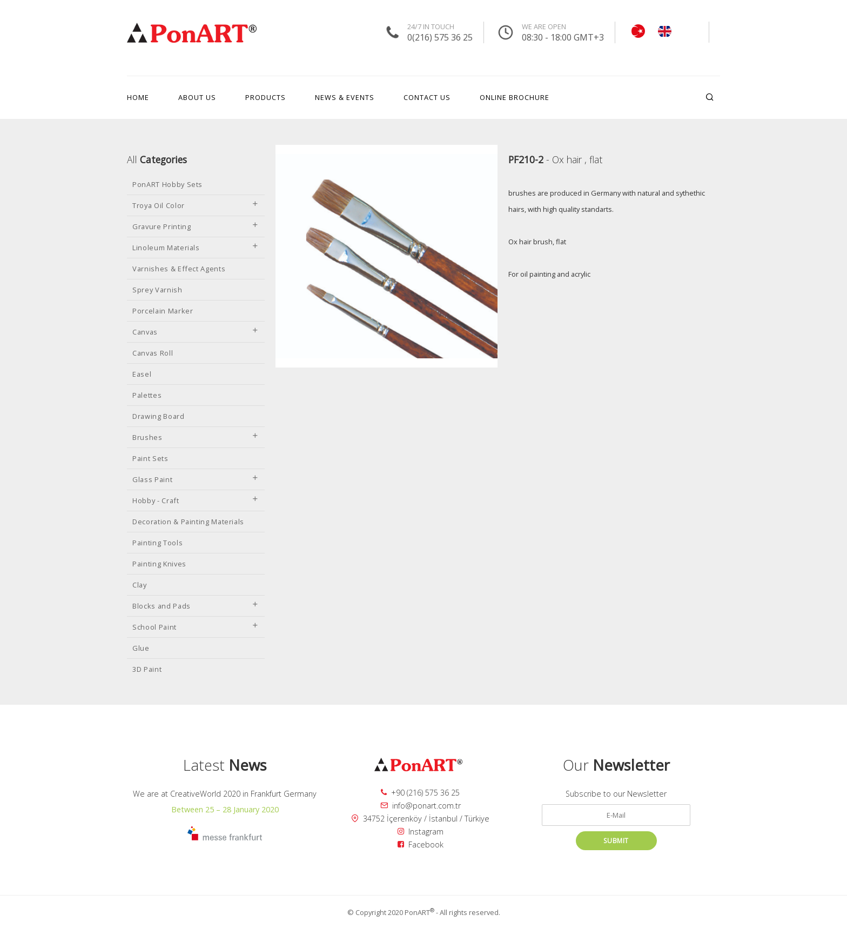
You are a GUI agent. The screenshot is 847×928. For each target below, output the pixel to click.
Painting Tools (157, 543)
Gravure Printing (195, 226)
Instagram (420, 831)
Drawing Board (158, 416)
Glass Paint (195, 479)
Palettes (147, 395)
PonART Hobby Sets (167, 184)
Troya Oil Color (195, 205)
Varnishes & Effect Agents (178, 268)
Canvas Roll (152, 353)
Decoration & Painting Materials (188, 521)
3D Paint (147, 669)
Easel (141, 374)
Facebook (420, 844)
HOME (138, 97)
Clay (139, 585)
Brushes (195, 437)
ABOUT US (197, 97)
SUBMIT (616, 840)
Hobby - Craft (195, 500)
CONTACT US (427, 97)
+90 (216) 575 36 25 (420, 792)
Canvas (195, 332)
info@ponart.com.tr (420, 805)
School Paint (195, 627)
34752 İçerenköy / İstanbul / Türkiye (420, 818)
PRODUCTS (265, 97)
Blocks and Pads (195, 606)
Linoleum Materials (195, 247)
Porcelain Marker (162, 311)
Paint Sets (150, 458)
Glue (141, 648)
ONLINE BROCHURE (514, 97)
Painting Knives (159, 564)
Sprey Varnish (157, 290)
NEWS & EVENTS (344, 97)
